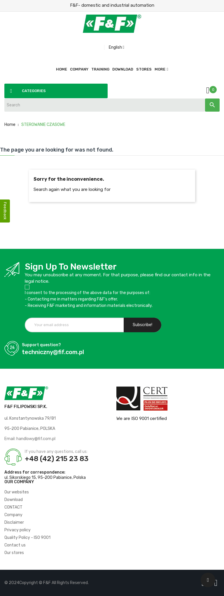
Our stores (14, 552)
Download (13, 499)
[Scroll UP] (208, 580)
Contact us (15, 545)
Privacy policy (17, 530)
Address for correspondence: (34, 472)
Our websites (16, 492)
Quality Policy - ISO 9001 (27, 537)
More (160, 69)
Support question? (41, 344)
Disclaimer (14, 522)
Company (13, 514)
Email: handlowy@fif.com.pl (29, 438)
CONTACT (13, 507)
